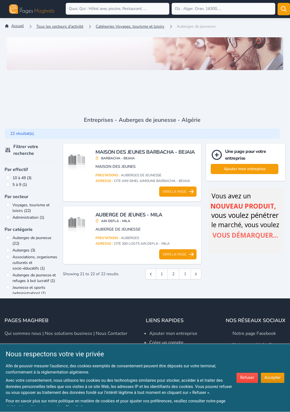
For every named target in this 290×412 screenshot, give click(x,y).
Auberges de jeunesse (31, 240)
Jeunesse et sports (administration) (29, 290)
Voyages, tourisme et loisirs (31, 207)
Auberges (23, 250)
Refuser (247, 377)
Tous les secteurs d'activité (59, 26)
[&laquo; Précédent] (150, 274)
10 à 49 (21, 178)
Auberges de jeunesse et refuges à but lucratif (34, 277)
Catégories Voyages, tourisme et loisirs (130, 26)
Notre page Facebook (254, 333)
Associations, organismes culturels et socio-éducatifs (34, 262)
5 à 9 (19, 184)
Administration (28, 217)
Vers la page (178, 191)
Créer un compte (166, 342)
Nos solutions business (68, 333)
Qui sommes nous (23, 333)
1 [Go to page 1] (162, 274)
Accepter (273, 377)
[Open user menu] (272, 9)
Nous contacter (111, 333)
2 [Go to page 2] (173, 274)
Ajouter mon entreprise (245, 169)
